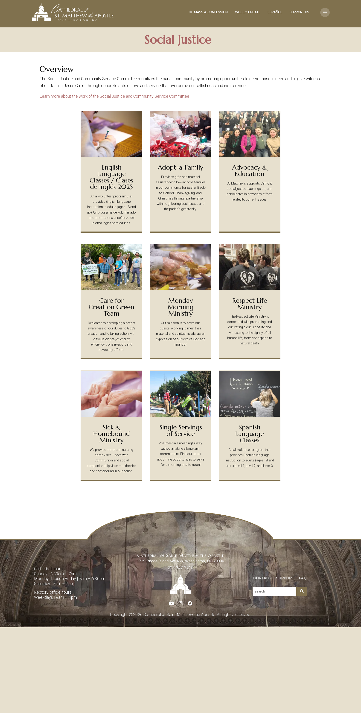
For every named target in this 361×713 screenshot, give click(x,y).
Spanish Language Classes (249, 519)
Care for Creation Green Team (111, 392)
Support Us (299, 12)
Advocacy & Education (249, 256)
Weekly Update (247, 12)
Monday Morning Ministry (181, 392)
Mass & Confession (211, 12)
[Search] (301, 677)
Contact (262, 664)
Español (275, 12)
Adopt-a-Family (180, 253)
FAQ (303, 664)
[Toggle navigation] (325, 12)
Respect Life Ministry (249, 389)
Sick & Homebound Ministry (111, 519)
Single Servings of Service (180, 516)
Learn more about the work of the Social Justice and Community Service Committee (114, 181)
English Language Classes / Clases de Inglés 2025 (111, 262)
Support (285, 664)
